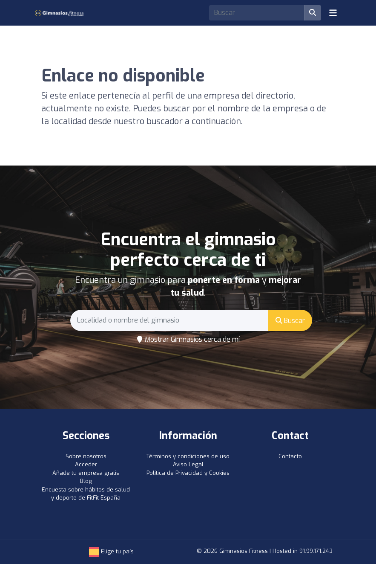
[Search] (256, 12)
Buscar (290, 320)
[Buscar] (312, 12)
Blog (86, 481)
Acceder (86, 464)
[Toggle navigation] (333, 12)
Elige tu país (111, 551)
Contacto (290, 456)
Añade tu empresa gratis (85, 473)
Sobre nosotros (86, 456)
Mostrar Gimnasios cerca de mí (188, 339)
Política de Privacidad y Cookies (188, 473)
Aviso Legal (188, 464)
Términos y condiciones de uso (188, 456)
